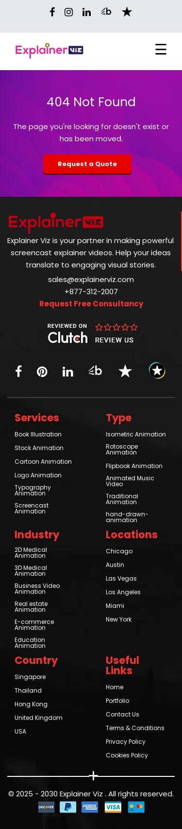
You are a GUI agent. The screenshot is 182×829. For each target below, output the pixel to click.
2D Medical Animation (31, 553)
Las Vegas (121, 579)
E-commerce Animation (34, 625)
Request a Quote (87, 164)
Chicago (119, 551)
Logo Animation (38, 475)
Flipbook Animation (134, 466)
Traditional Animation (122, 499)
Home (114, 687)
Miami (115, 606)
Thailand (28, 691)
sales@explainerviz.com (91, 280)
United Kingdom (39, 718)
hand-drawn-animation (127, 517)
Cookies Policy (127, 756)
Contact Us (122, 715)
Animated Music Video (130, 481)
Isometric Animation (136, 435)
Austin (115, 565)
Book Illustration (38, 435)
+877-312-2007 (91, 292)
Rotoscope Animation (122, 450)
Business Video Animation (37, 589)
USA (20, 732)
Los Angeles (123, 592)
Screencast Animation (32, 509)
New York (119, 620)
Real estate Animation (31, 607)
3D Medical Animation (31, 571)
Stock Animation (39, 448)
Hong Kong (31, 704)
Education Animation (30, 643)
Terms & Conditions (135, 728)
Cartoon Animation (43, 462)
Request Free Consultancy (91, 304)
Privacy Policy (126, 742)
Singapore (30, 677)
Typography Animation (33, 491)
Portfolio (117, 701)
